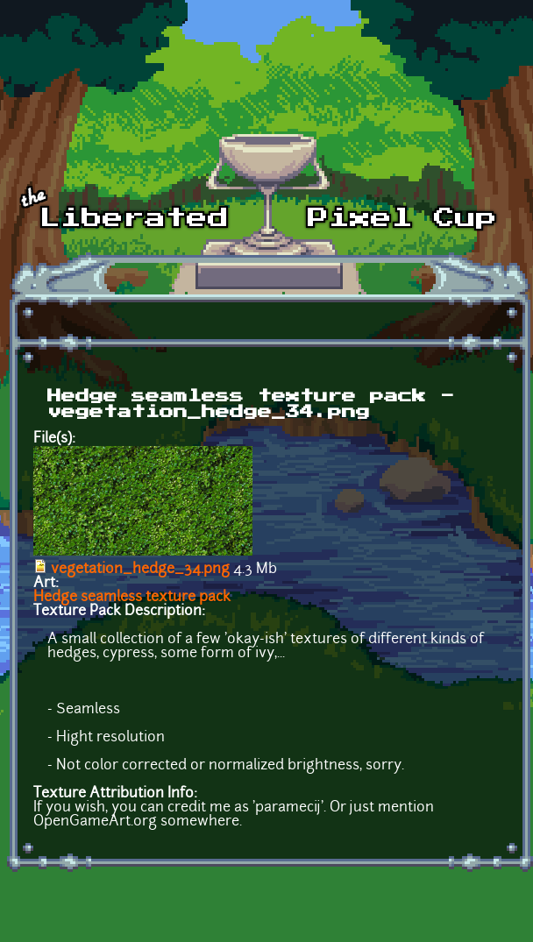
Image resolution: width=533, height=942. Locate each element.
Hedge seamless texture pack (132, 598)
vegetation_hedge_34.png (140, 570)
